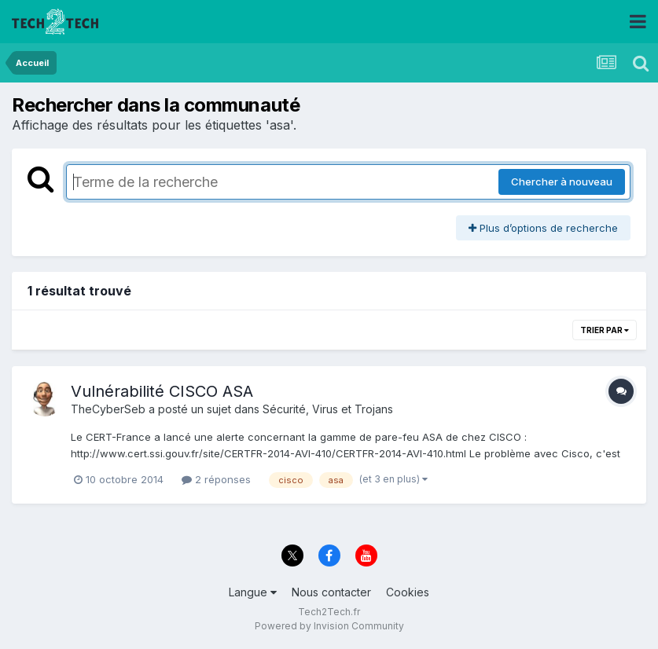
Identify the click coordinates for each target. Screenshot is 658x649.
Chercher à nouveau (561, 181)
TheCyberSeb (108, 409)
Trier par (604, 330)
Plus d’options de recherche (543, 228)
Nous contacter (331, 592)
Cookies (407, 592)
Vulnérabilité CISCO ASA (162, 391)
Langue (253, 592)
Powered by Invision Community (329, 626)
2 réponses (216, 479)
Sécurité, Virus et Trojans (328, 409)
